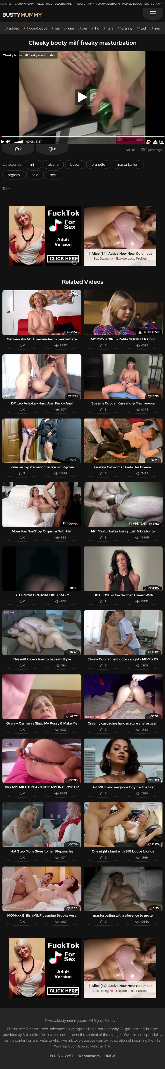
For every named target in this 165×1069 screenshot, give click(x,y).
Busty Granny (153, 3)
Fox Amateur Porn (108, 3)
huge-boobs (37, 28)
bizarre (53, 164)
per (84, 28)
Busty (22, 14)
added (14, 28)
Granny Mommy (25, 3)
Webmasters (89, 1056)
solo (35, 174)
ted (143, 28)
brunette (98, 164)
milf (33, 164)
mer (157, 28)
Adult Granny (85, 3)
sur (57, 28)
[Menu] (153, 14)
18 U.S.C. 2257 (61, 1056)
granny (127, 28)
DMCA (109, 1056)
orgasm (14, 174)
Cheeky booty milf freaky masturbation (82, 42)
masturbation (127, 164)
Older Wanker (64, 3)
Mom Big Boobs (132, 3)
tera (110, 28)
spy (53, 174)
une (71, 28)
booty (75, 164)
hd (97, 28)
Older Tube (44, 3)
